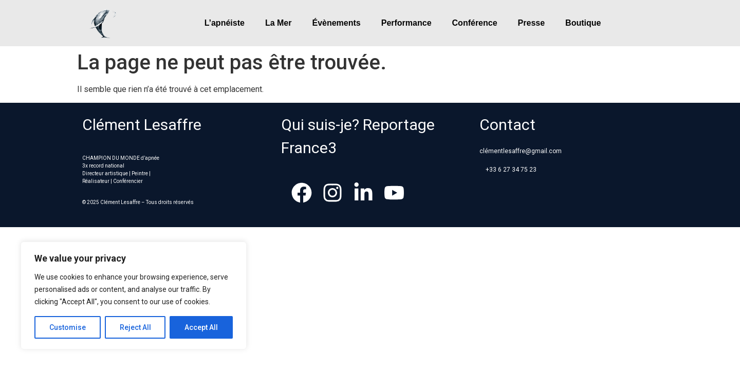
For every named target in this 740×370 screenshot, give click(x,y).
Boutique (583, 22)
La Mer (278, 22)
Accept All (201, 327)
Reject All (135, 327)
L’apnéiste (225, 22)
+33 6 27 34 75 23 (511, 169)
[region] (134, 295)
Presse (531, 22)
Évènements (336, 22)
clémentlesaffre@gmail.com (520, 151)
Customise (67, 327)
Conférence (474, 22)
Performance (406, 22)
